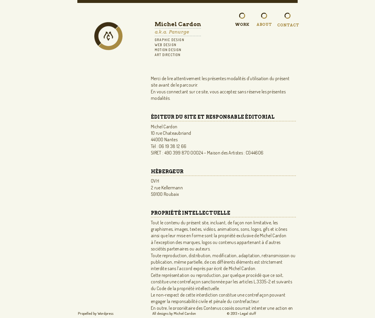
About (264, 24)
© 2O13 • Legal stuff (241, 313)
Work (242, 24)
